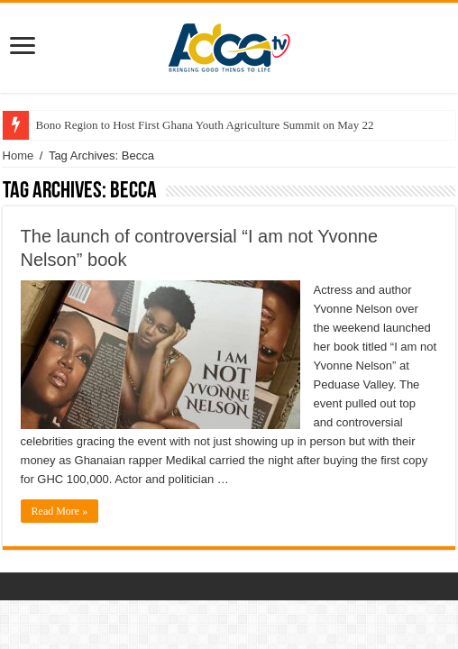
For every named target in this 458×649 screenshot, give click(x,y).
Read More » (60, 511)
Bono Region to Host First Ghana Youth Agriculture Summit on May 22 (205, 125)
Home (18, 155)
